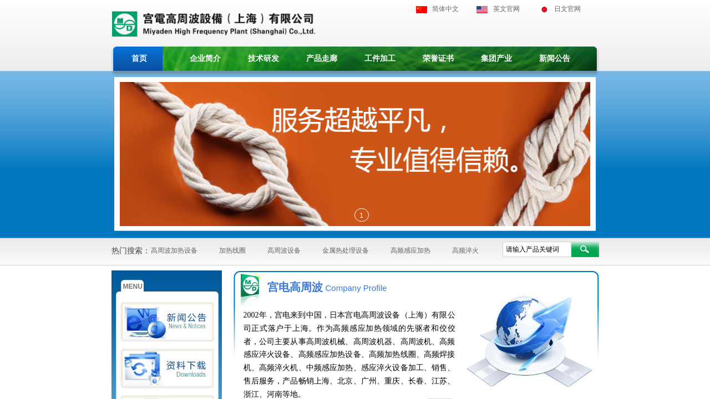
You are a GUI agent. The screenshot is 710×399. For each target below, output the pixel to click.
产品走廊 (321, 58)
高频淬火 (465, 250)
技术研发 (263, 58)
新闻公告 (554, 58)
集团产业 (496, 58)
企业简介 (205, 58)
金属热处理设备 (345, 250)
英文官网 (506, 9)
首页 (139, 58)
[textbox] (537, 249)
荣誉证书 (438, 58)
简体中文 (445, 9)
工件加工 (379, 58)
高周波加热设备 (174, 250)
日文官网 (567, 9)
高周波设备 (284, 250)
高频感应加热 (410, 250)
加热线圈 (232, 250)
